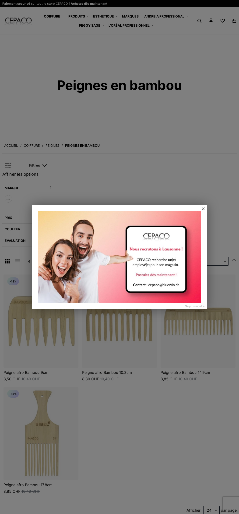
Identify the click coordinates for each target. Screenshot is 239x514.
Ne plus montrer (195, 306)
